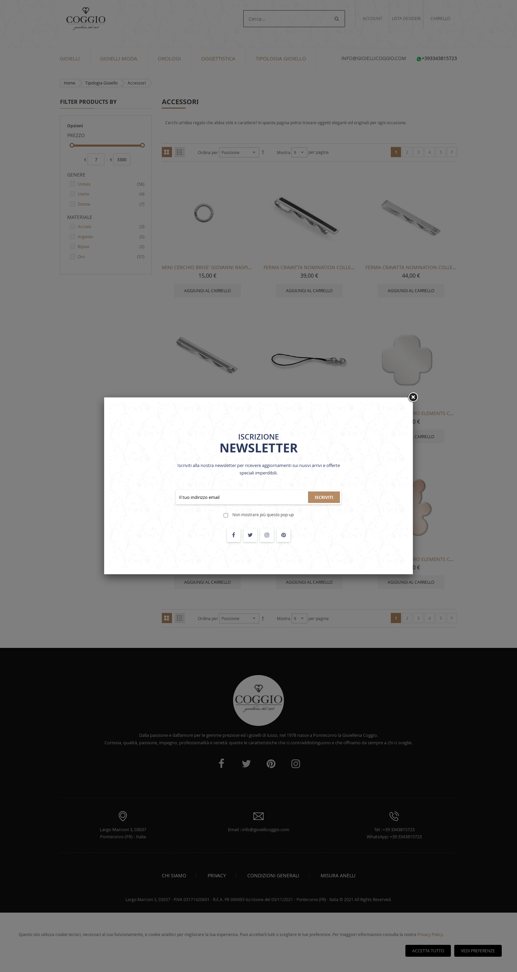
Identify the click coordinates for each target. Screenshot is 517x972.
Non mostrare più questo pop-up (263, 514)
